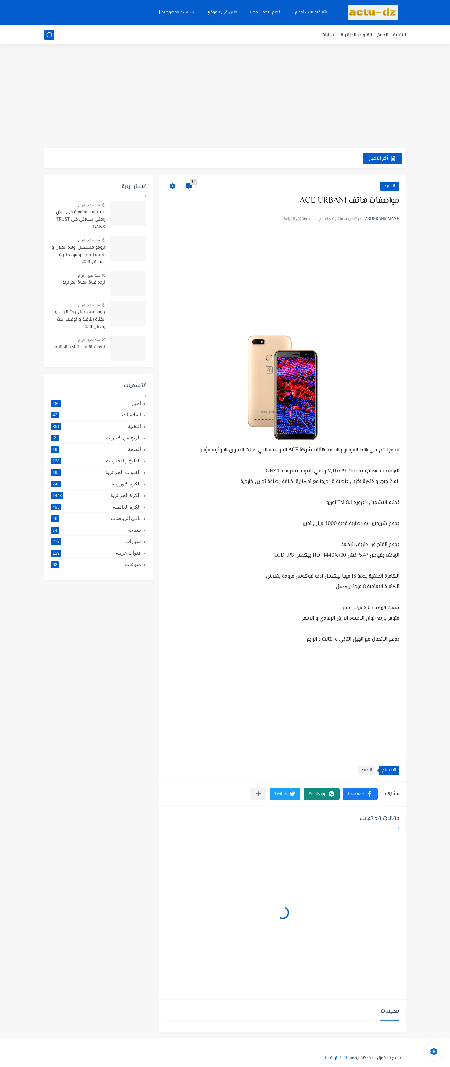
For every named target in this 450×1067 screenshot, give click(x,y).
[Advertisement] (225, 97)
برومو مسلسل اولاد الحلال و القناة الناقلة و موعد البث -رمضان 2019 (78, 255)
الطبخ (382, 35)
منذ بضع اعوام (89, 205)
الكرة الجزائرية (96, 495)
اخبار (96, 403)
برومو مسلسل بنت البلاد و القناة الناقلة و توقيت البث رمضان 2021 (80, 320)
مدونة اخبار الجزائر (338, 1058)
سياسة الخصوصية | (176, 12)
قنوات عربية (96, 553)
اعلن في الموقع (222, 12)
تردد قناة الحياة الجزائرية (83, 282)
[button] (360, 794)
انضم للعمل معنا (265, 12)
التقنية (399, 35)
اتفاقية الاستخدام (311, 12)
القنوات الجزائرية (356, 35)
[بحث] (49, 35)
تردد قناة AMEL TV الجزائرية (79, 347)
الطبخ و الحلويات (96, 461)
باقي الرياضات (96, 518)
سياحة (96, 530)
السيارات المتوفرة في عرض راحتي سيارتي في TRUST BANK (80, 220)
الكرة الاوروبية (96, 484)
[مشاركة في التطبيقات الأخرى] (258, 794)
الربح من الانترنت (96, 438)
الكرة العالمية (96, 507)
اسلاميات (96, 415)
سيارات (328, 35)
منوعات (96, 564)
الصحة (96, 449)
